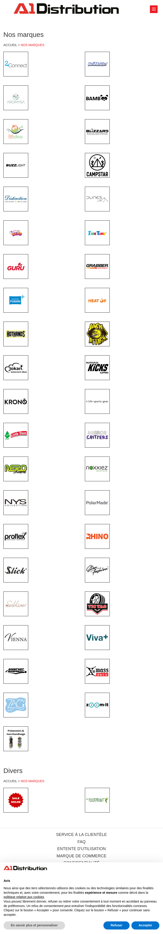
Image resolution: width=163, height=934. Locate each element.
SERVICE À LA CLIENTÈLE (81, 834)
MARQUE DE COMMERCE (81, 856)
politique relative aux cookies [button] (24, 897)
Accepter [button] (145, 925)
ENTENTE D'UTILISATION (81, 849)
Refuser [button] (116, 925)
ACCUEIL (10, 45)
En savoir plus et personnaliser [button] (34, 925)
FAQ (81, 842)
